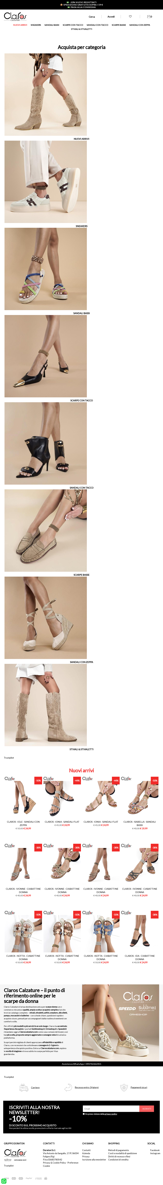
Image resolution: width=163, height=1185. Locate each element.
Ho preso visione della (101, 1114)
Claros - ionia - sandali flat (62, 821)
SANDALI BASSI (52, 25)
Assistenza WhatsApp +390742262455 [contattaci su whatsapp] (81, 1063)
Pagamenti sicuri (139, 1087)
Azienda (86, 1153)
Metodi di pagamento (118, 1150)
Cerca (92, 16)
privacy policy (111, 1114)
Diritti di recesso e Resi (119, 1156)
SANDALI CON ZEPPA (139, 25)
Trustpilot (9, 757)
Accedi (111, 16)
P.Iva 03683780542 (52, 1159)
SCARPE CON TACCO (73, 25)
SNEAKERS (36, 25)
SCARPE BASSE (119, 25)
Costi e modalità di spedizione (122, 1153)
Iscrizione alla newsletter (94, 1159)
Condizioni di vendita (118, 1159)
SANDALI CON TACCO (97, 25)
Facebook (154, 1150)
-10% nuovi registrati (82, 2)
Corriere (35, 1087)
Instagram (154, 1153)
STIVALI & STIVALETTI (81, 29)
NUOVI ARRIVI (20, 25)
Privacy (86, 1156)
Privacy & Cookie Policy (54, 1162)
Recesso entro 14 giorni (87, 1087)
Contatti (86, 1150)
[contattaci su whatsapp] (3, 1180)
